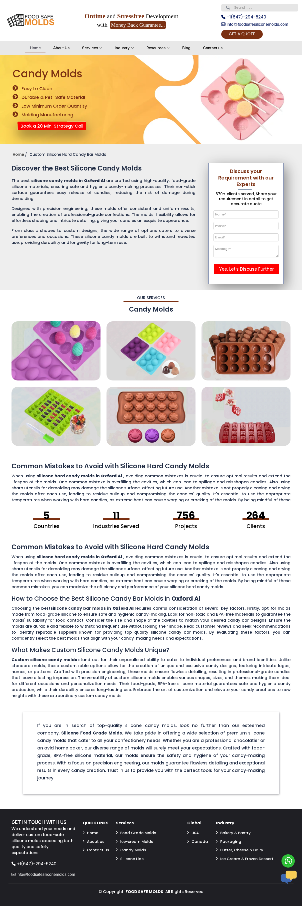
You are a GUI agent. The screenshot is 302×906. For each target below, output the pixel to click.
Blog (186, 49)
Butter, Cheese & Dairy (241, 848)
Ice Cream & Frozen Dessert (238, 858)
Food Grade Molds (137, 833)
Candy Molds (131, 848)
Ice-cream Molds (135, 840)
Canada (197, 840)
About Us (61, 49)
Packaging (229, 840)
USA (193, 833)
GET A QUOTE (248, 35)
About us (94, 840)
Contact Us (96, 848)
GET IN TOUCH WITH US (41, 824)
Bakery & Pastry (234, 833)
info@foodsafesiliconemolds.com (257, 24)
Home (35, 49)
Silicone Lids (130, 855)
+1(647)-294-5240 (245, 17)
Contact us (212, 49)
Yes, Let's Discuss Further (246, 270)
